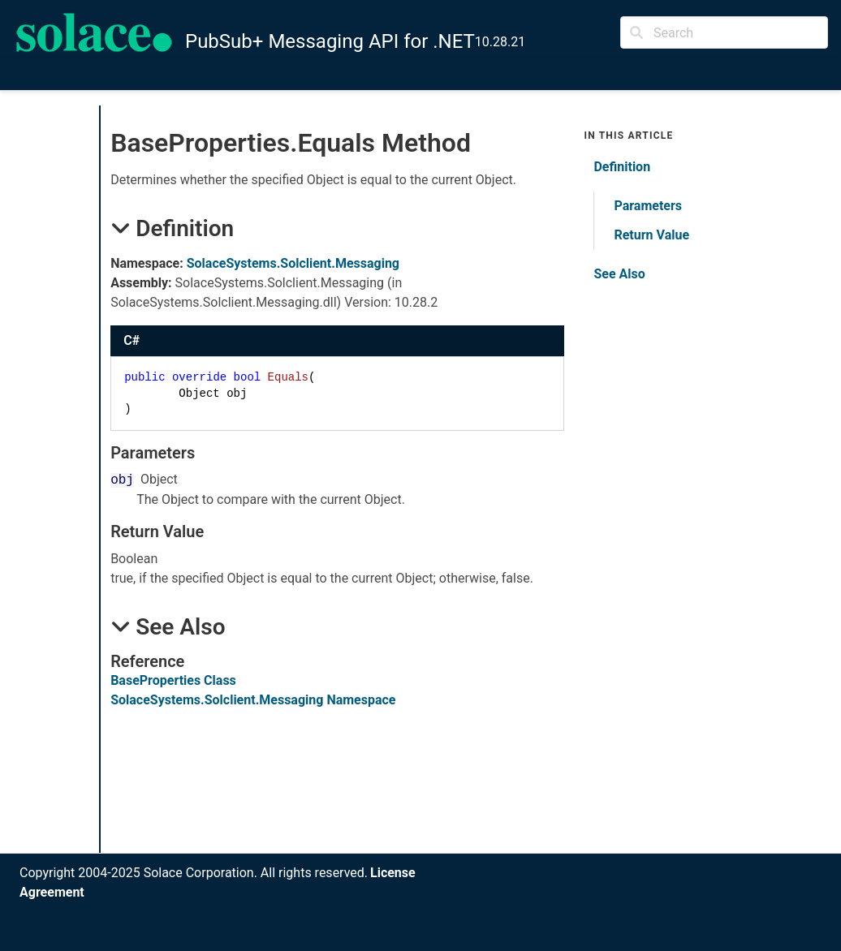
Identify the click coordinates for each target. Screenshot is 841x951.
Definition (621, 166)
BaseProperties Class (173, 680)
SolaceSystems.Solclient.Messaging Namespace (252, 700)
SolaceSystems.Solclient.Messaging (293, 263)
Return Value (651, 235)
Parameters (648, 205)
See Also (619, 274)
